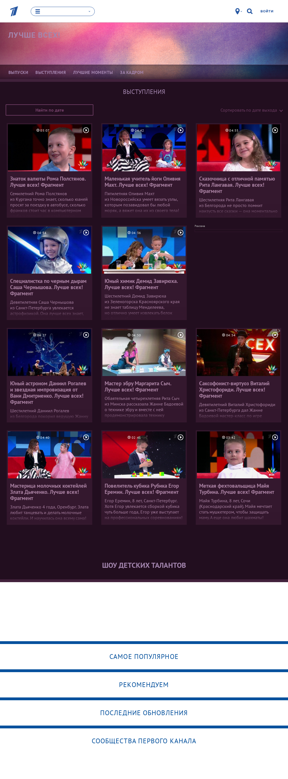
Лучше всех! (34, 35)
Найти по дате (49, 110)
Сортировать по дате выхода (248, 110)
